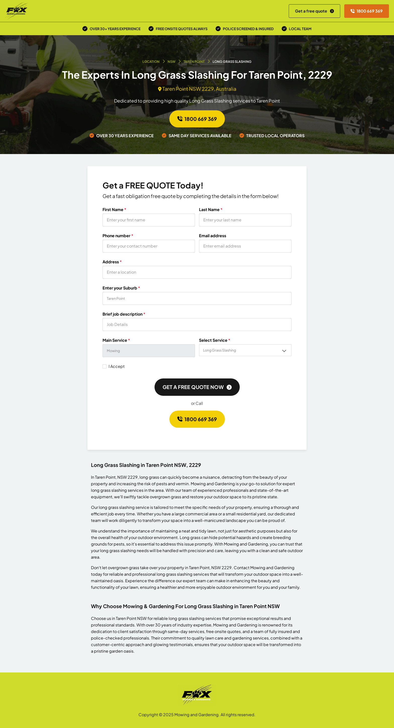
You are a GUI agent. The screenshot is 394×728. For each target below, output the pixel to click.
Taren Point (194, 62)
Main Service (116, 340)
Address (112, 262)
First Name (114, 210)
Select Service (214, 340)
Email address (212, 236)
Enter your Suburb (121, 288)
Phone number (118, 236)
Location (151, 62)
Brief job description (124, 314)
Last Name (211, 210)
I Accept (117, 366)
